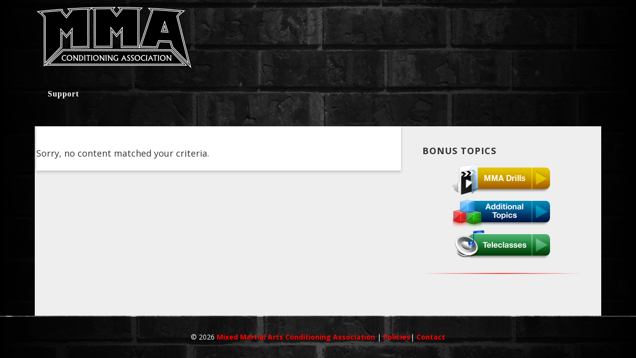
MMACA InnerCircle (318, 41)
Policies (396, 337)
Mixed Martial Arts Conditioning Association (297, 337)
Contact (430, 337)
